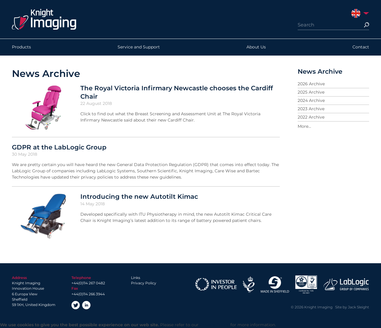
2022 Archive (311, 117)
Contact (360, 47)
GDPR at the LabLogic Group (59, 147)
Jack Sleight (358, 307)
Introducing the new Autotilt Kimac (139, 196)
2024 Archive (311, 100)
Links (135, 277)
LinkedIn (86, 305)
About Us (256, 47)
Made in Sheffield (274, 284)
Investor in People (216, 284)
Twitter (75, 305)
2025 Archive (311, 92)
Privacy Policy (143, 283)
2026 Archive (311, 83)
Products (21, 47)
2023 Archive (311, 108)
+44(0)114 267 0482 (88, 283)
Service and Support (139, 47)
